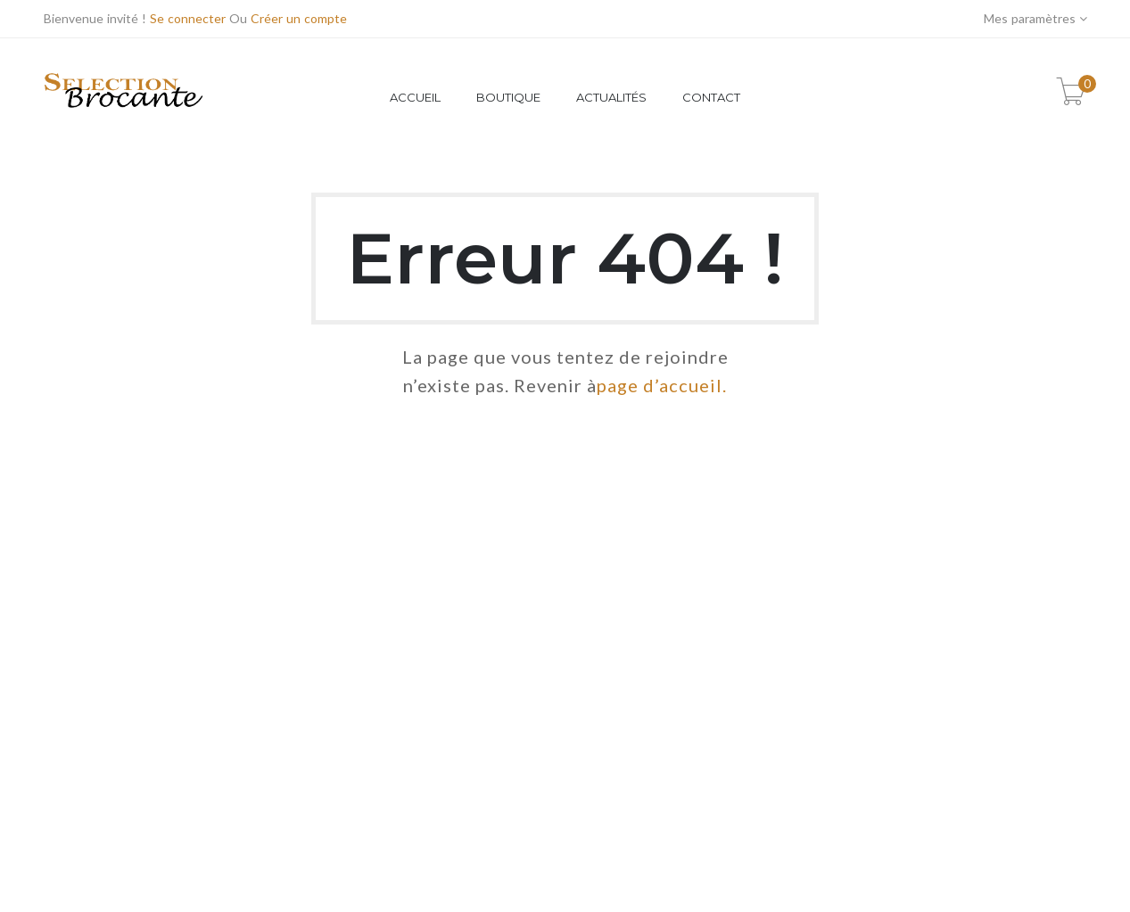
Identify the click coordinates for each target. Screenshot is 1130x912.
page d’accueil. (662, 385)
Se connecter (188, 18)
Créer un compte (299, 18)
